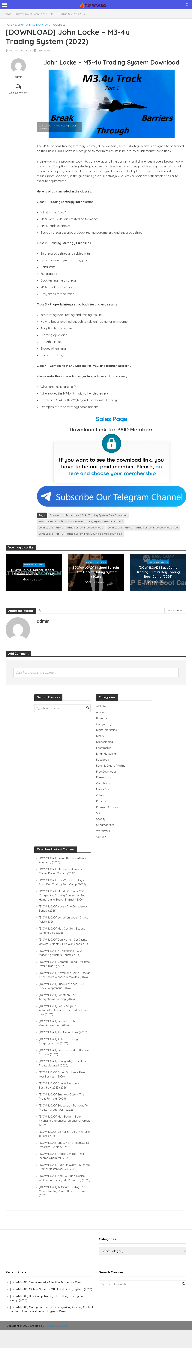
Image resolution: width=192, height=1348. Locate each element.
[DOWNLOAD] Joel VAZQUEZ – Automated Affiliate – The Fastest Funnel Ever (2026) (61, 1019)
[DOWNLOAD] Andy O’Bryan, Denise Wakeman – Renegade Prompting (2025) (63, 1189)
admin (18, 77)
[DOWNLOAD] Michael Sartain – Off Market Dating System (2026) (96, 572)
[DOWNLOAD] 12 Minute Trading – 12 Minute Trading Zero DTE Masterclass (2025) (63, 1205)
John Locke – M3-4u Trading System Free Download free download (80, 533)
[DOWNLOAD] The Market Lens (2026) (64, 1041)
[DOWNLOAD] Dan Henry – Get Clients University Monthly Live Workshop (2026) (64, 945)
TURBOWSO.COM (56, 1343)
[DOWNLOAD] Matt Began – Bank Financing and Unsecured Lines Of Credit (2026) (61, 1130)
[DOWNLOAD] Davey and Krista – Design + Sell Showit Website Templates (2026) (61, 982)
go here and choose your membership (114, 469)
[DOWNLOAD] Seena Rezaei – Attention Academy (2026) (34, 572)
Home (7, 14)
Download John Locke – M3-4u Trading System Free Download (89, 515)
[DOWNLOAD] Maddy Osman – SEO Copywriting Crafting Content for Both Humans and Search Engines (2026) (64, 897)
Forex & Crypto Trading (23, 24)
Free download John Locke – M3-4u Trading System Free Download (81, 521)
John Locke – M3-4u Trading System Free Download (71, 527)
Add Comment (18, 92)
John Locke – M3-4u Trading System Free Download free (143, 527)
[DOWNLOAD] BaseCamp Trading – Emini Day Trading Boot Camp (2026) (158, 572)
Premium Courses (53, 24)
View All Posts (175, 610)
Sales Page (111, 419)
